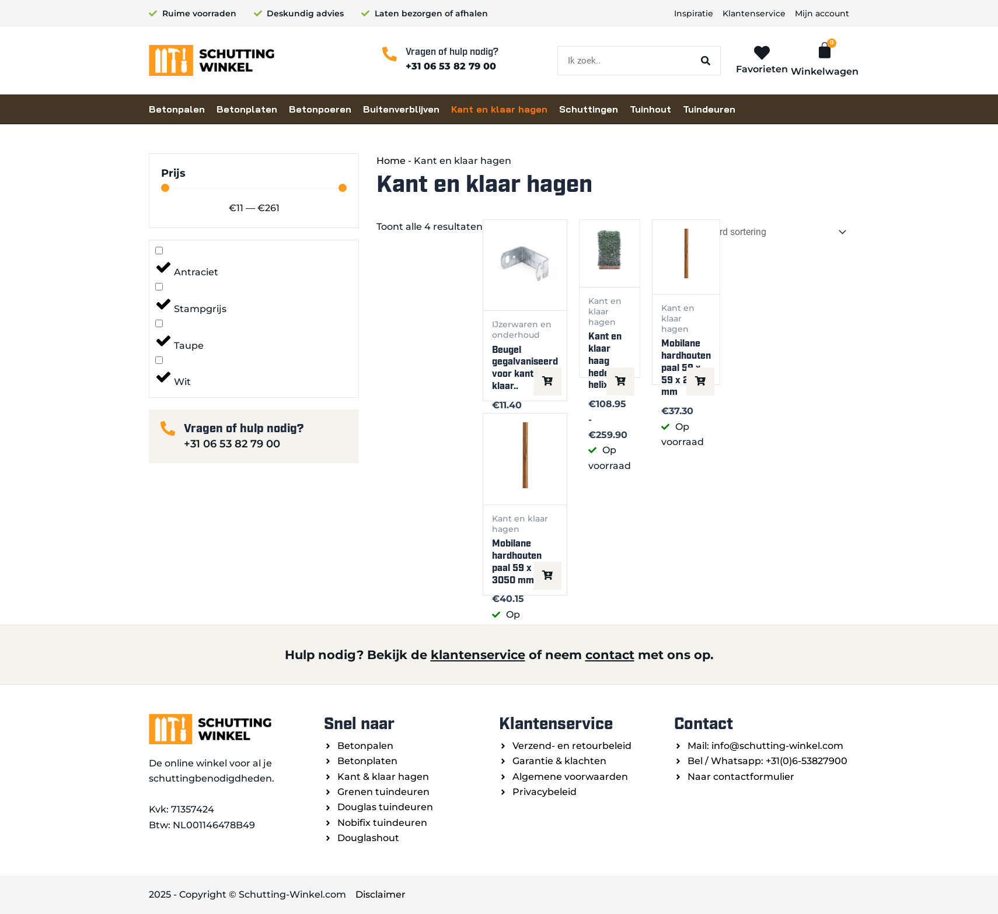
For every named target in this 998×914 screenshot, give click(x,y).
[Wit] (159, 360)
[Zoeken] (705, 61)
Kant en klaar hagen (499, 109)
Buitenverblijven (401, 109)
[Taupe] (159, 323)
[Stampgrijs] (159, 286)
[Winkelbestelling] (763, 232)
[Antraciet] (159, 250)
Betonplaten (247, 109)
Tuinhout (650, 109)
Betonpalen (177, 109)
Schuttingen (588, 109)
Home (391, 160)
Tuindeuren (709, 109)
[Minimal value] (254, 188)
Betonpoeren (320, 109)
